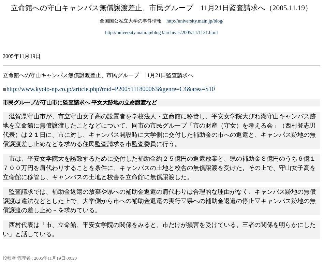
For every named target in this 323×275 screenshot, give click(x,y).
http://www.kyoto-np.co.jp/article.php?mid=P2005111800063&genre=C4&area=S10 (110, 89)
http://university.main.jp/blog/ (194, 21)
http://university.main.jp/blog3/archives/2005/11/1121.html (161, 32)
